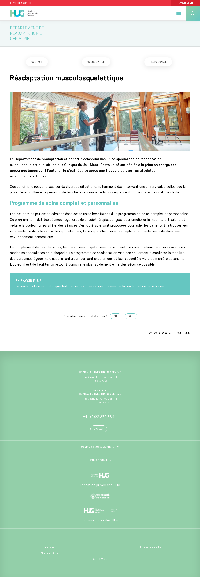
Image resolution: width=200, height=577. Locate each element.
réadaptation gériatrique (145, 286)
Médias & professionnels (97, 447)
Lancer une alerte (150, 547)
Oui (116, 316)
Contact (98, 429)
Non (131, 316)
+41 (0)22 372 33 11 (100, 417)
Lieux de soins (98, 461)
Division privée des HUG (100, 521)
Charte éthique (49, 554)
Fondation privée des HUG (100, 485)
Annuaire (49, 547)
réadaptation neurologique (40, 286)
